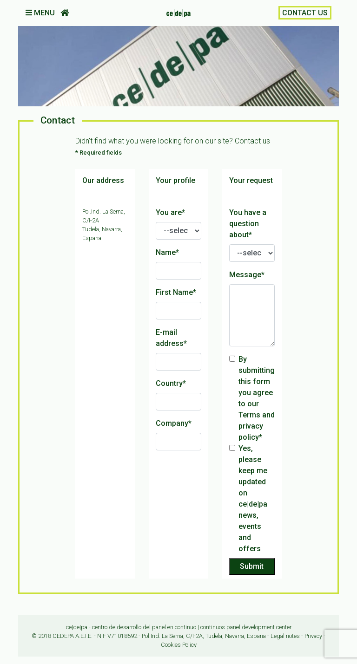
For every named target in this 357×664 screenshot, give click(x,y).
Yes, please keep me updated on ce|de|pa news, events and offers (252, 498)
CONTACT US (305, 12)
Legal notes (285, 635)
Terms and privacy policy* (256, 426)
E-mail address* (171, 338)
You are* (170, 212)
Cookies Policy (179, 644)
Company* (174, 423)
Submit (252, 566)
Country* (171, 383)
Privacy (313, 635)
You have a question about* (247, 223)
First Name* (176, 292)
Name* (167, 252)
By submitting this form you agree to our (256, 398)
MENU (41, 12)
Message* (246, 274)
